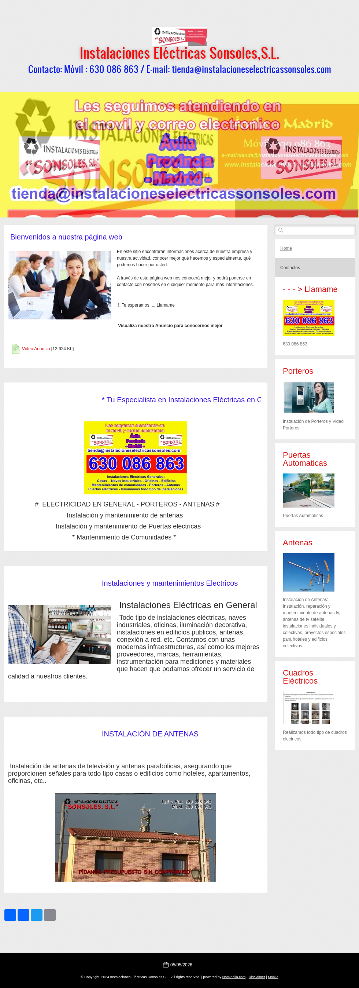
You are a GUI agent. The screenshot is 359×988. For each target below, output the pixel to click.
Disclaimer (257, 977)
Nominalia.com (233, 977)
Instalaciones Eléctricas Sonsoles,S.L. (179, 52)
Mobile (273, 977)
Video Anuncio (36, 348)
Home (286, 248)
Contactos (290, 267)
